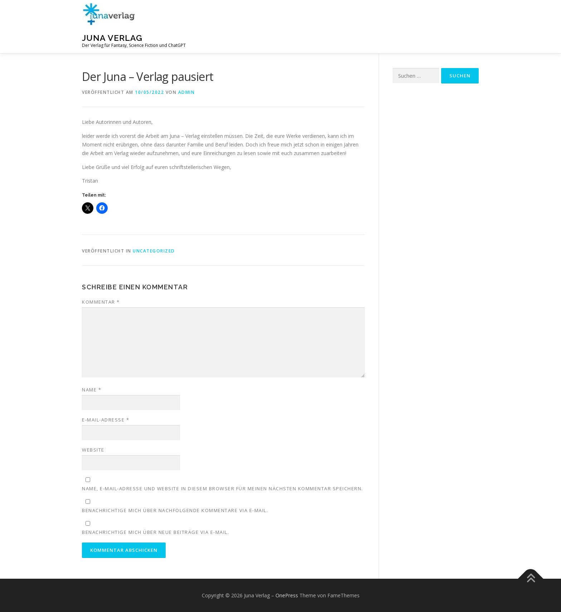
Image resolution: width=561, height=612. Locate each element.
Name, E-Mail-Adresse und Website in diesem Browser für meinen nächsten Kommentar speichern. (222, 488)
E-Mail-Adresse (105, 419)
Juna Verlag (112, 38)
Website (93, 450)
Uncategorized (154, 251)
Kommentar (101, 302)
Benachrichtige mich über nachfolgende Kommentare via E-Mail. (175, 510)
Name (91, 389)
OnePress (286, 595)
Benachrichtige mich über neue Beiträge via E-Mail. (155, 532)
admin (186, 92)
